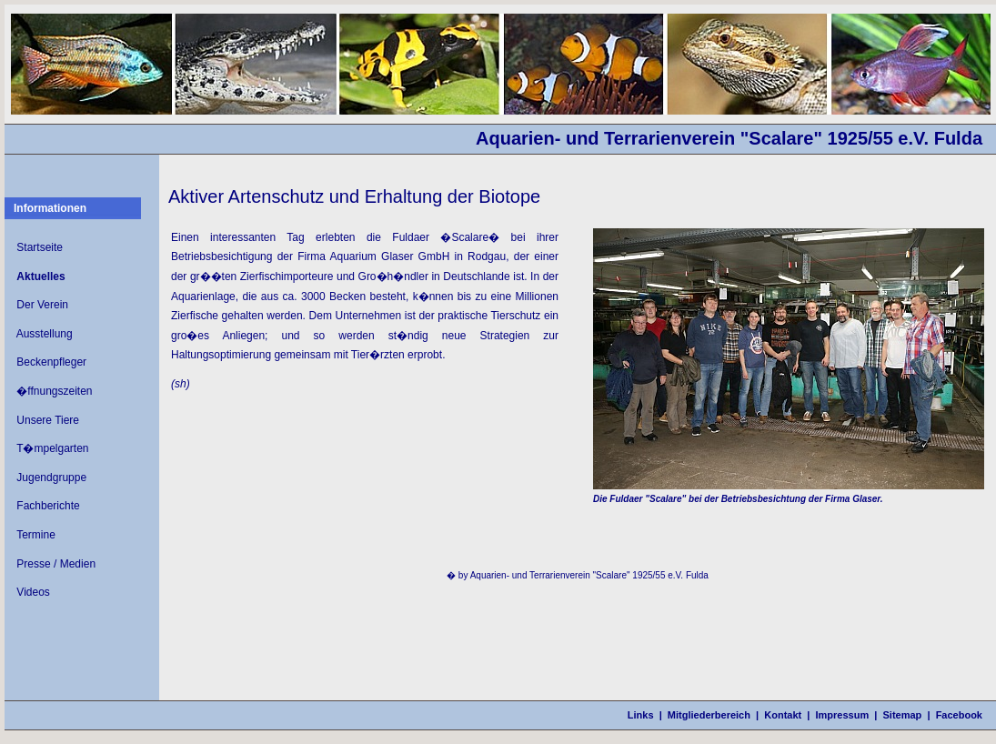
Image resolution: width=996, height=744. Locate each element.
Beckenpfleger (51, 362)
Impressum (843, 714)
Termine (35, 534)
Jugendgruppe (51, 477)
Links (641, 714)
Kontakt (782, 714)
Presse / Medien (56, 564)
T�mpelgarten (52, 448)
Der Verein (42, 304)
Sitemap (902, 714)
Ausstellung (44, 333)
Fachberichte (47, 505)
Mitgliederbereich (709, 714)
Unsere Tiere (47, 420)
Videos (32, 592)
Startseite (39, 247)
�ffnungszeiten (54, 391)
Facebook (959, 714)
